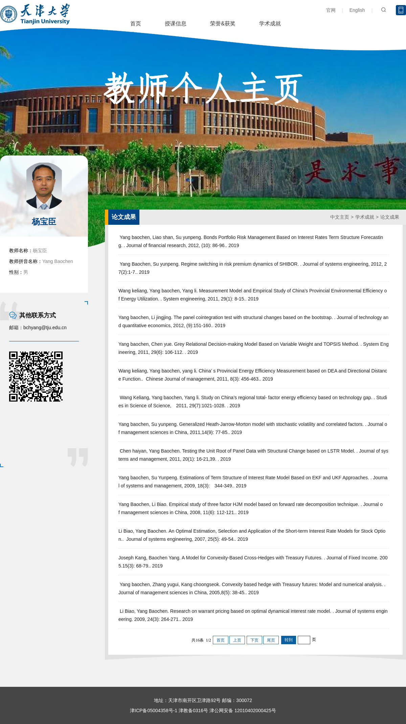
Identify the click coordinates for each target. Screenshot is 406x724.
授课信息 (175, 23)
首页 (135, 23)
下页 (254, 640)
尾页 (271, 640)
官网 (331, 10)
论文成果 (389, 217)
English (357, 10)
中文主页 (339, 217)
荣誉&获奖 (222, 23)
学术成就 (270, 23)
